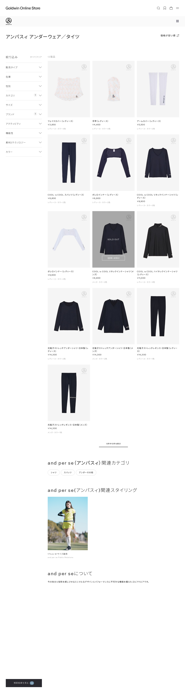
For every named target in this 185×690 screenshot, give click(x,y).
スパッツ (68, 472)
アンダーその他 (86, 472)
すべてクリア (36, 57)
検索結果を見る (24, 683)
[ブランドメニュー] (177, 21)
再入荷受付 (115, 258)
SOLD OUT (113, 239)
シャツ (54, 472)
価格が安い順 (168, 35)
